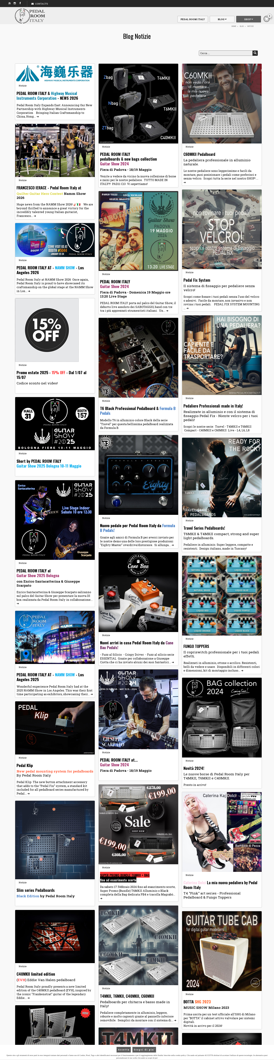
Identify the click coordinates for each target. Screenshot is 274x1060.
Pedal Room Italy (192, 19)
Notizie (23, 85)
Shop (248, 19)
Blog (222, 19)
